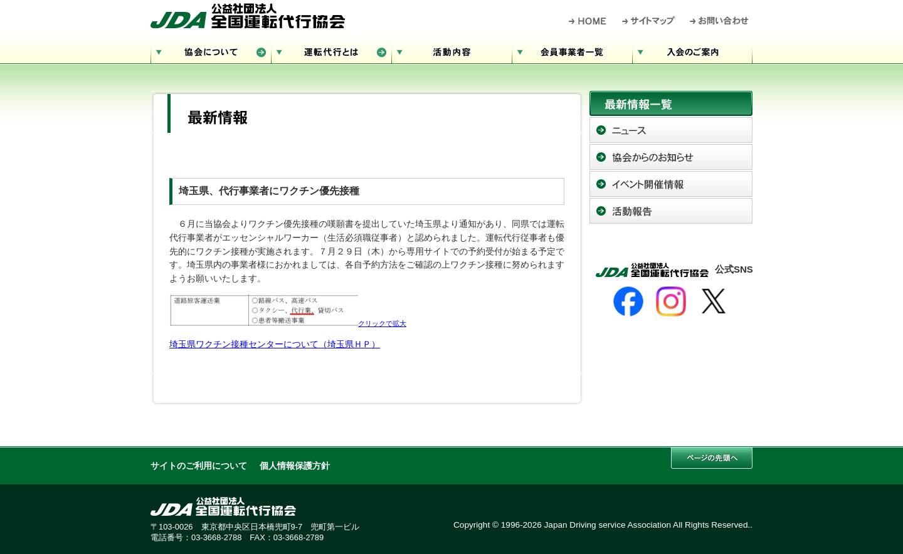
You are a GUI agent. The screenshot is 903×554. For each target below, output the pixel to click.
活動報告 (670, 211)
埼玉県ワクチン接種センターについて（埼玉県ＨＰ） (274, 344)
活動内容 (451, 50)
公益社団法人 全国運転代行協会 (247, 15)
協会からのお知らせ (670, 157)
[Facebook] (628, 301)
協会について (210, 50)
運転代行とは (331, 50)
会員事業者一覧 (572, 50)
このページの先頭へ (711, 458)
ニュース (670, 130)
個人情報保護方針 (295, 466)
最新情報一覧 (670, 103)
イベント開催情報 (670, 184)
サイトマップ (649, 20)
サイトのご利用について (198, 466)
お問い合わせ (719, 20)
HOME (587, 20)
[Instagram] (671, 301)
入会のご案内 (692, 50)
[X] (713, 301)
